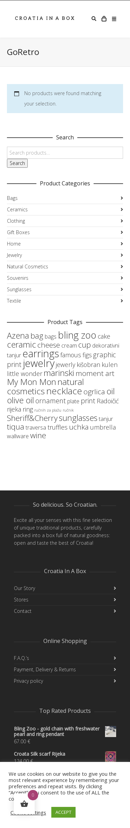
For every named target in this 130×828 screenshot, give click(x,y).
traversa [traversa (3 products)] (36, 427)
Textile (14, 300)
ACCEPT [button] (63, 812)
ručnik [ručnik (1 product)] (68, 410)
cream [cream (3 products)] (69, 345)
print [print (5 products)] (88, 400)
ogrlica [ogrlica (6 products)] (94, 391)
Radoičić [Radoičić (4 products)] (108, 401)
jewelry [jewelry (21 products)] (38, 363)
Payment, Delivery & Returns (45, 669)
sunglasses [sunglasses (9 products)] (78, 417)
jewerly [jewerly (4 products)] (65, 364)
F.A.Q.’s (21, 658)
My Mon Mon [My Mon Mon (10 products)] (31, 381)
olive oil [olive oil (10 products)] (20, 400)
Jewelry (14, 255)
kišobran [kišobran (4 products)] (88, 364)
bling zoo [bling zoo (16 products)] (77, 335)
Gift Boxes (18, 232)
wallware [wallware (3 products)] (18, 436)
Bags (12, 198)
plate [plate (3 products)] (73, 401)
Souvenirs (17, 278)
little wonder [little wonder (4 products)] (24, 373)
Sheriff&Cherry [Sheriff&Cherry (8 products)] (32, 418)
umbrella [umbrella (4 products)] (103, 427)
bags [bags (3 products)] (51, 336)
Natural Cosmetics (27, 266)
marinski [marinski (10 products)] (59, 372)
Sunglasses (19, 289)
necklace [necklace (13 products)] (64, 391)
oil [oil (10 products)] (110, 391)
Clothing (16, 221)
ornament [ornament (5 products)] (50, 400)
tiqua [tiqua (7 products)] (15, 427)
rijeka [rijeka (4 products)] (14, 409)
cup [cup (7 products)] (84, 345)
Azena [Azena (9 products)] (18, 335)
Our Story (24, 588)
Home (14, 243)
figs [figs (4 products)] (87, 355)
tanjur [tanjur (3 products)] (106, 419)
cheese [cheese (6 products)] (48, 345)
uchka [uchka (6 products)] (79, 427)
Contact (23, 611)
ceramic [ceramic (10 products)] (21, 344)
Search (17, 163)
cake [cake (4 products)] (104, 336)
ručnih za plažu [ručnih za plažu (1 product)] (47, 410)
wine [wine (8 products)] (38, 435)
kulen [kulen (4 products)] (110, 364)
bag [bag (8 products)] (37, 335)
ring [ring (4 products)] (28, 409)
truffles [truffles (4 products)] (57, 427)
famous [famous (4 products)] (70, 355)
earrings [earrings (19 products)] (41, 353)
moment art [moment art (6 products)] (95, 373)
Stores (21, 599)
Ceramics (17, 209)
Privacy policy (28, 681)
